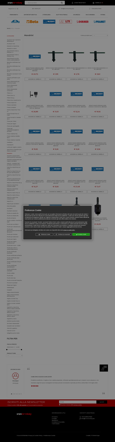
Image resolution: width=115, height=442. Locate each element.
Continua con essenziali (63, 234)
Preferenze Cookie (44, 234)
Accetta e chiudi (81, 234)
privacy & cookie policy (69, 230)
